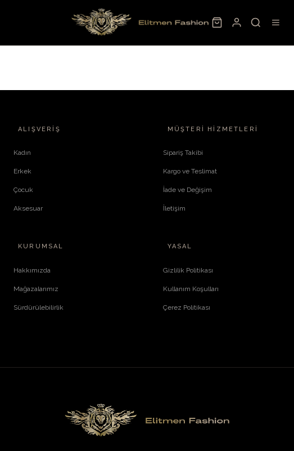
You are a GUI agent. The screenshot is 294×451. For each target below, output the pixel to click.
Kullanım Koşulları (191, 289)
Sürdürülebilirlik (38, 307)
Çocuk (23, 190)
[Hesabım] (236, 22)
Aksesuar (28, 208)
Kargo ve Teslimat (190, 171)
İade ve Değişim (187, 190)
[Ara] (255, 22)
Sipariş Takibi (183, 153)
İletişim (174, 208)
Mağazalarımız (35, 289)
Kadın (22, 153)
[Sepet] (217, 22)
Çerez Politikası (186, 307)
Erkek (22, 171)
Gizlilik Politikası (188, 270)
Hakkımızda (32, 270)
